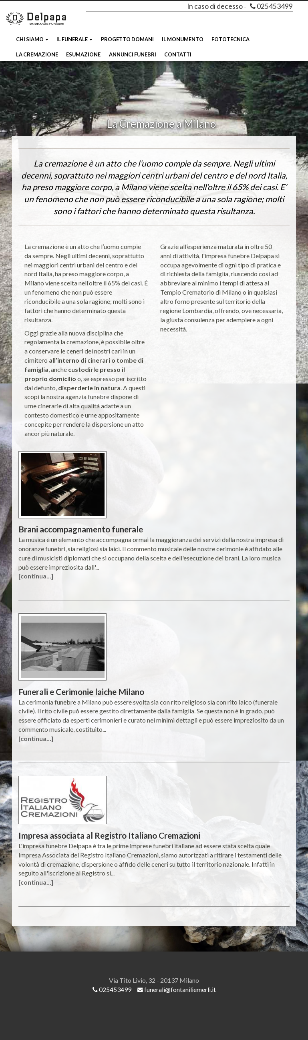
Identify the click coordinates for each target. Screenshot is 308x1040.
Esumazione (83, 54)
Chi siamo (32, 39)
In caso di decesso (215, 6)
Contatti (177, 54)
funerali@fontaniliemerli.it (176, 989)
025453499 (271, 6)
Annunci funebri (132, 54)
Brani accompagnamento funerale (80, 529)
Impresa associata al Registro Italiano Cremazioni (109, 835)
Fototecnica (230, 39)
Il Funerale (74, 39)
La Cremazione (37, 54)
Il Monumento (182, 39)
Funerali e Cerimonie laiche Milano (81, 692)
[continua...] (35, 576)
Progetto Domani (127, 39)
